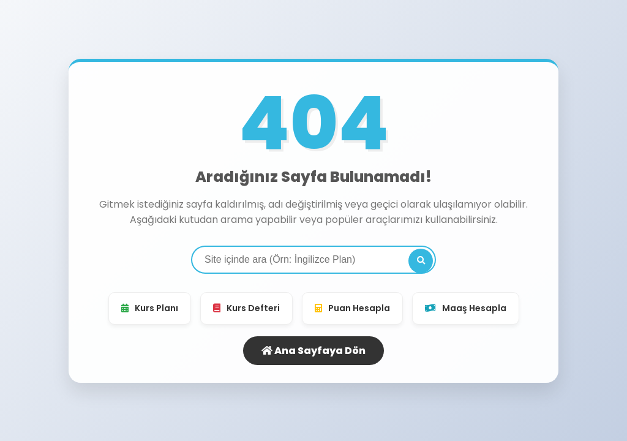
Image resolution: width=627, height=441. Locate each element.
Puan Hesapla (352, 308)
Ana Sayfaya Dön (313, 351)
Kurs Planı (149, 308)
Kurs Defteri (246, 308)
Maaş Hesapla (465, 308)
